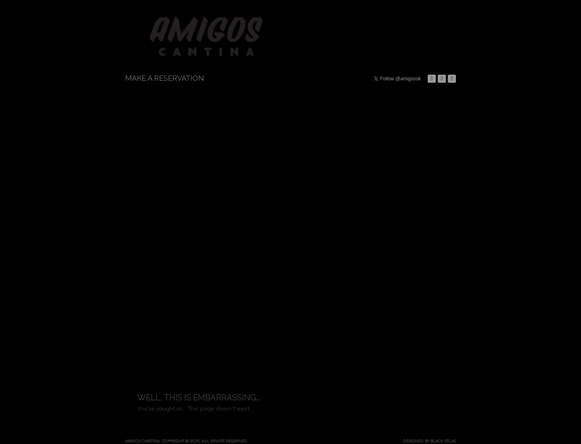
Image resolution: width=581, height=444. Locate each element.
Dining (331, 16)
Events (331, 46)
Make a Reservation (164, 78)
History (416, 23)
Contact (416, 54)
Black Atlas (443, 440)
